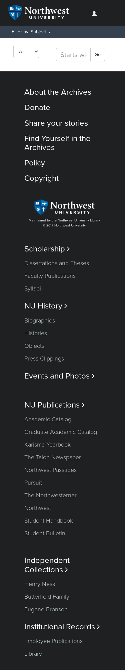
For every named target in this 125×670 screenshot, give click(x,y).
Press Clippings (44, 358)
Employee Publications (53, 641)
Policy (34, 163)
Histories (35, 333)
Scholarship (47, 249)
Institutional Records (62, 627)
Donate (37, 107)
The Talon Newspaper (52, 457)
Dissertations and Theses (56, 263)
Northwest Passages (50, 470)
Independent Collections (47, 565)
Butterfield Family (46, 596)
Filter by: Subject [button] (31, 32)
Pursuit (33, 482)
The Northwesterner (50, 495)
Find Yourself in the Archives (57, 143)
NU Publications (54, 405)
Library (33, 653)
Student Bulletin (44, 533)
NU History (45, 306)
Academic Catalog (47, 419)
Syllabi (32, 288)
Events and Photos (59, 376)
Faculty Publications (50, 275)
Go (98, 54)
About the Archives (57, 92)
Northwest (37, 508)
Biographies (39, 320)
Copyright (41, 178)
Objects (34, 346)
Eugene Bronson (46, 609)
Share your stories (56, 123)
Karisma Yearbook (47, 444)
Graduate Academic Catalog (60, 432)
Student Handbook (48, 520)
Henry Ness (39, 584)
